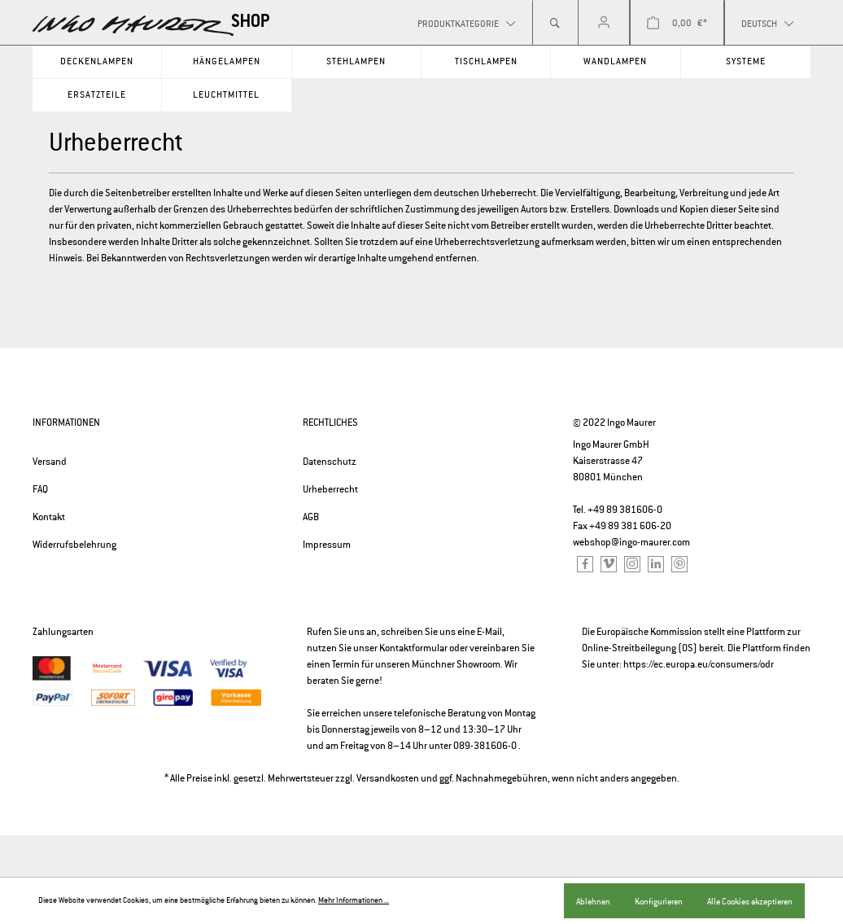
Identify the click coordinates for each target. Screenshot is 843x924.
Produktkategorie (458, 23)
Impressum (327, 544)
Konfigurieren (659, 901)
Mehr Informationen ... (353, 900)
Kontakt (49, 516)
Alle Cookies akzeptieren (750, 901)
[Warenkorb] (677, 23)
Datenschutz (329, 461)
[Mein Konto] (604, 23)
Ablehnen (593, 901)
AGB (311, 516)
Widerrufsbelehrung (74, 544)
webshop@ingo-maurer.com (631, 542)
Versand (50, 461)
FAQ (40, 489)
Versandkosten (387, 778)
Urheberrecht (330, 489)
